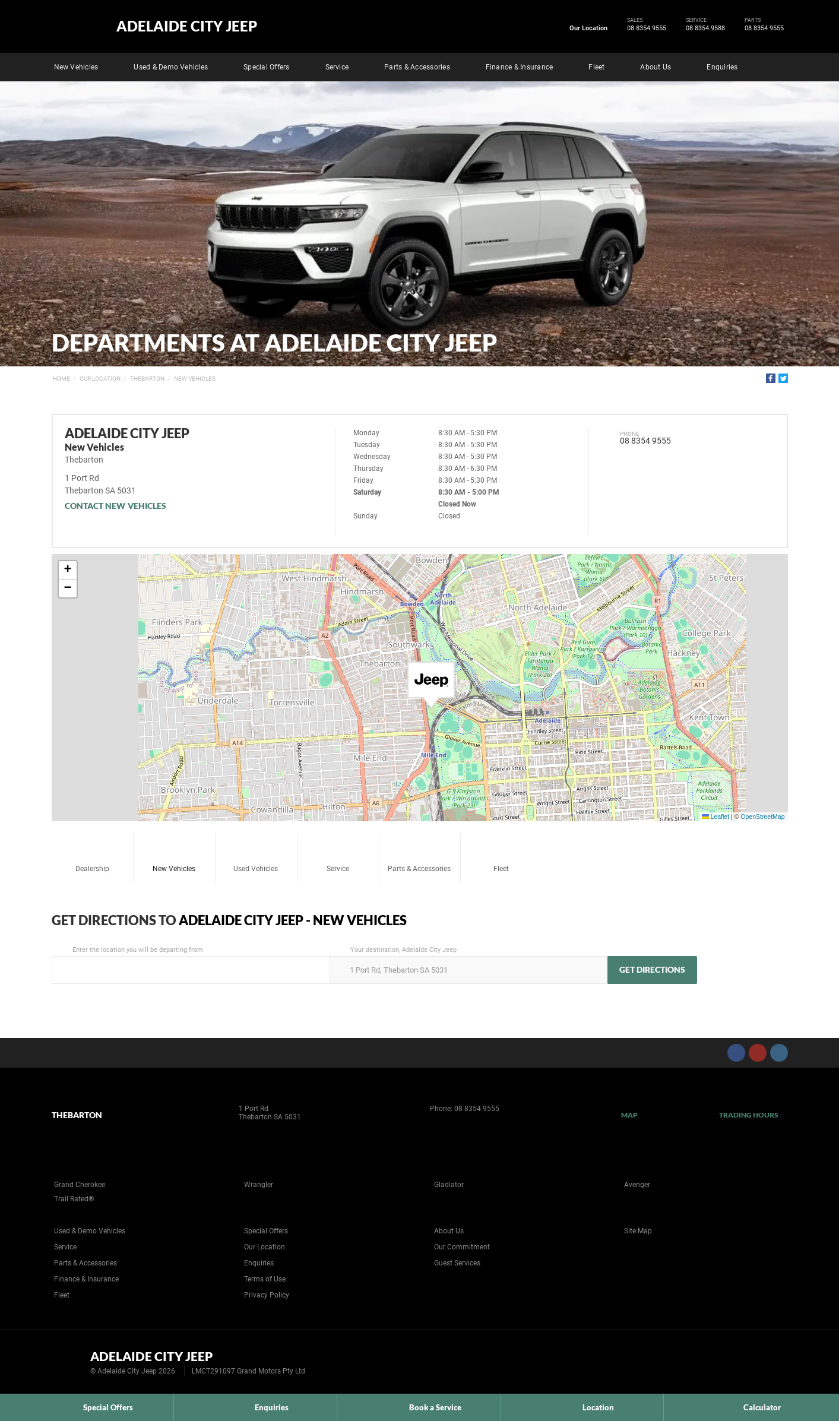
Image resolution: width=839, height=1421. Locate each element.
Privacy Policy (266, 1295)
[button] (431, 685)
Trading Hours (749, 1114)
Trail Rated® (74, 1199)
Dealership (92, 854)
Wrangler (258, 1185)
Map (629, 1114)
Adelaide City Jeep (186, 26)
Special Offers (266, 67)
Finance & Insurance (519, 67)
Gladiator (449, 1185)
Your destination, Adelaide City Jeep (468, 965)
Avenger (637, 1185)
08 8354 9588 (703, 28)
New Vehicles (76, 67)
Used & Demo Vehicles (171, 67)
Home (61, 378)
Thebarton (147, 378)
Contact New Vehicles (116, 506)
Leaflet (715, 816)
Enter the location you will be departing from (190, 965)
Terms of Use (265, 1279)
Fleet (596, 67)
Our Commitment (462, 1247)
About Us (655, 67)
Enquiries (722, 67)
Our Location (588, 28)
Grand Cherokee (79, 1185)
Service (337, 67)
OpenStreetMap (762, 816)
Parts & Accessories (417, 67)
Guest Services (457, 1263)
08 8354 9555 (644, 28)
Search (780, 65)
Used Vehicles (255, 854)
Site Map (638, 1231)
